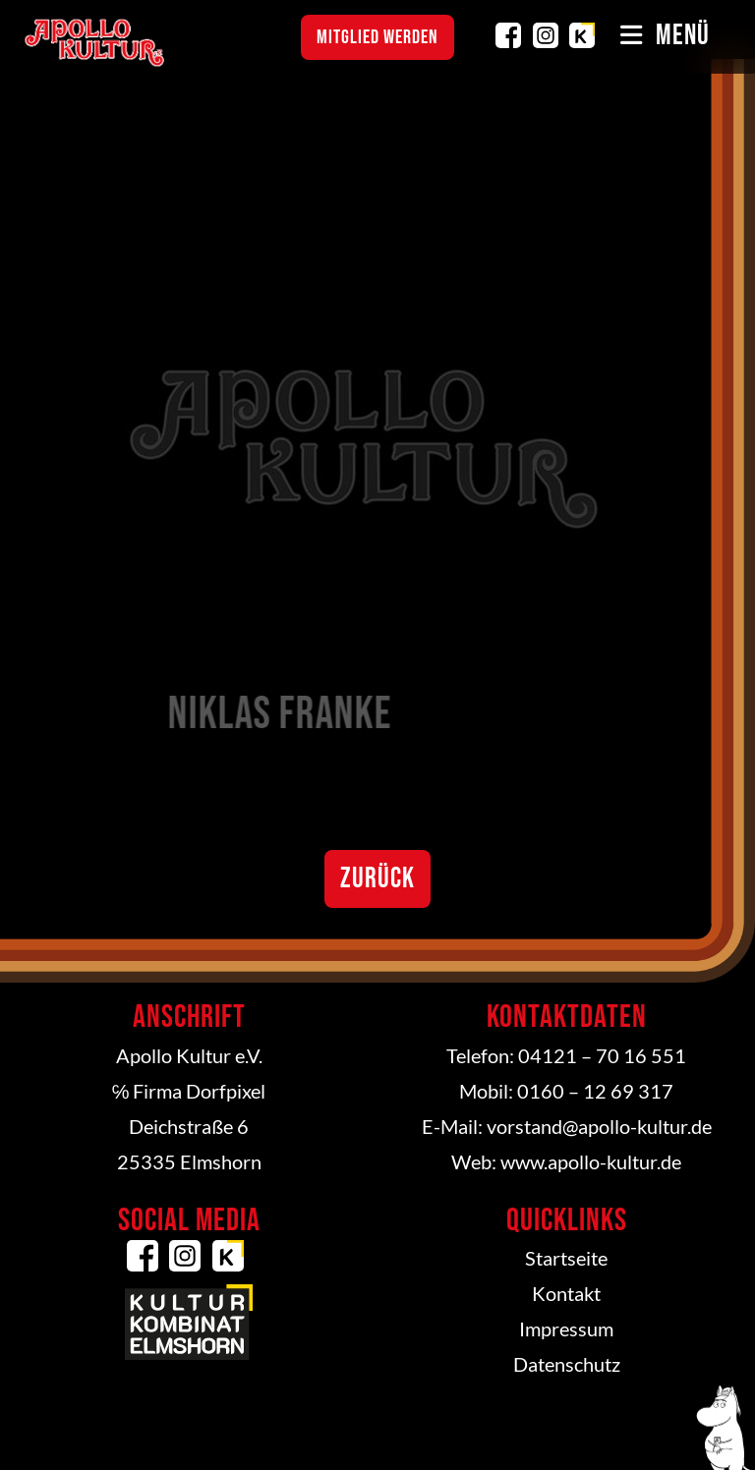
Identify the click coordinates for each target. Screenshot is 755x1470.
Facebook (508, 35)
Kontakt (566, 1293)
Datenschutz (566, 1364)
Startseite (566, 1258)
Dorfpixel (225, 1090)
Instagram (545, 35)
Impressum (566, 1328)
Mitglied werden (377, 37)
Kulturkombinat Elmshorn (582, 35)
